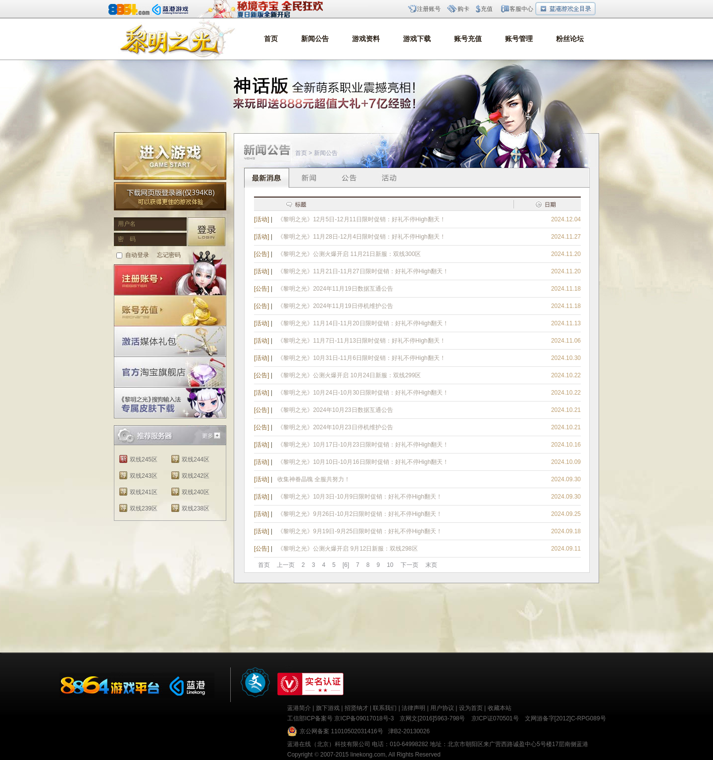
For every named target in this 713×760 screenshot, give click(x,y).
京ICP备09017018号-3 (364, 718)
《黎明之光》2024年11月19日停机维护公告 (335, 306)
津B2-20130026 (409, 731)
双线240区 (195, 492)
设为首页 (471, 708)
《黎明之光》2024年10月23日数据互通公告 (335, 409)
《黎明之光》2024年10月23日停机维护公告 (335, 427)
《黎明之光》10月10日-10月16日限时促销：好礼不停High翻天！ (363, 461)
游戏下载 (417, 39)
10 (390, 564)
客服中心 (521, 8)
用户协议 (442, 708)
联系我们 (385, 708)
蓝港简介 (299, 708)
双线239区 (143, 508)
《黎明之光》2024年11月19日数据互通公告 (335, 288)
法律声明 (413, 708)
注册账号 (429, 8)
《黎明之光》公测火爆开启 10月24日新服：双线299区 (349, 375)
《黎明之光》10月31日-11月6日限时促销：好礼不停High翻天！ (361, 358)
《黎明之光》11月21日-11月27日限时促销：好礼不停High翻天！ (363, 271)
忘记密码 (169, 255)
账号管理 (519, 39)
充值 (487, 8)
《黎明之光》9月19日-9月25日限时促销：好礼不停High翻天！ (359, 531)
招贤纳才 (356, 708)
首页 (271, 39)
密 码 (127, 239)
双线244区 (195, 459)
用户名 (127, 223)
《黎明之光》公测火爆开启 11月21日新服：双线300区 (349, 254)
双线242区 (195, 475)
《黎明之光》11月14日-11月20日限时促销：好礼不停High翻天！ (363, 323)
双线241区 (143, 492)
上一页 (286, 564)
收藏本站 (499, 708)
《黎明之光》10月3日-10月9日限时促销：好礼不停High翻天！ (359, 496)
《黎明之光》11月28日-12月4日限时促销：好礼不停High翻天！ (361, 236)
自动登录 (137, 255)
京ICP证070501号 (495, 718)
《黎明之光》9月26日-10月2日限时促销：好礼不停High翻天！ (359, 513)
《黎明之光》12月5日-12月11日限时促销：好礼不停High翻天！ (361, 219)
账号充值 (468, 39)
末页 (431, 564)
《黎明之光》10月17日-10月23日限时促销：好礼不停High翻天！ (363, 444)
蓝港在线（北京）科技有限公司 (328, 744)
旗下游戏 (328, 708)
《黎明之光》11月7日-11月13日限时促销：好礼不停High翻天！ (361, 340)
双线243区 (143, 475)
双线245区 (143, 459)
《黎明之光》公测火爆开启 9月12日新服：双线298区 (347, 548)
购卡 (463, 8)
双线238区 (195, 508)
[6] (346, 564)
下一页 (409, 564)
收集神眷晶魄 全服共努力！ (313, 479)
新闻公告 (315, 39)
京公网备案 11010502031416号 (341, 731)
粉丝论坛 (570, 39)
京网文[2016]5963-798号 (432, 718)
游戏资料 (366, 39)
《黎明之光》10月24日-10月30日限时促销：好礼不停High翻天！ (363, 392)
